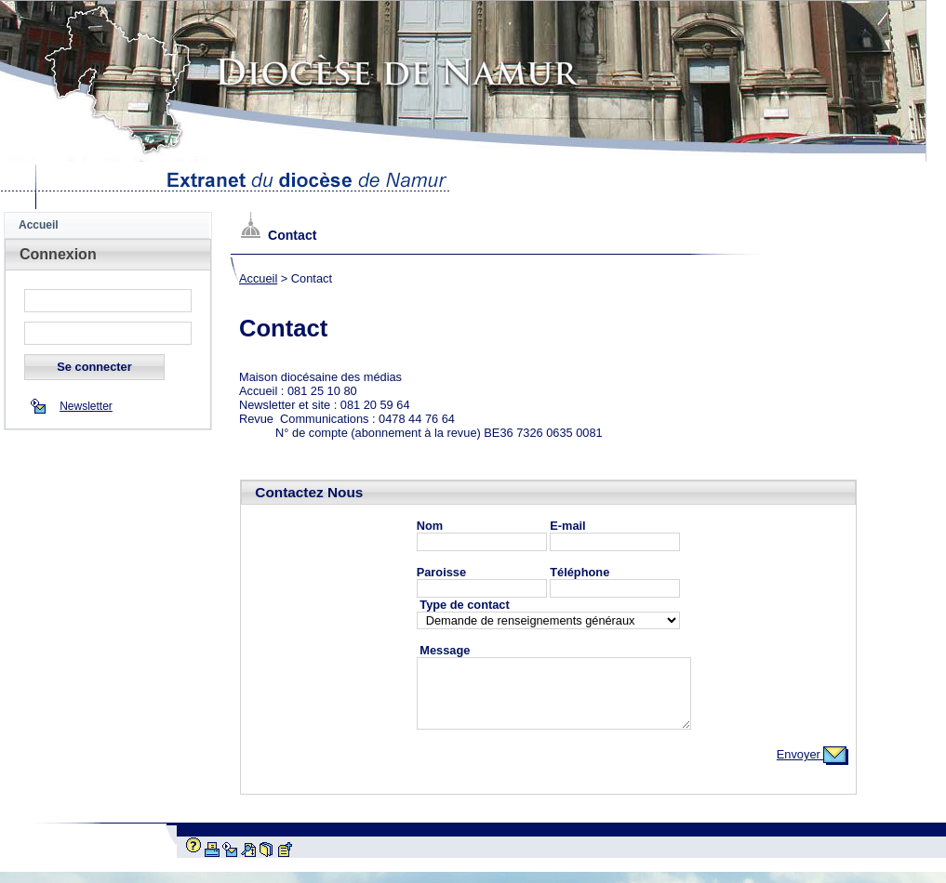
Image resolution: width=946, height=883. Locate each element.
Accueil (39, 224)
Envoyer (813, 765)
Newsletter (86, 406)
